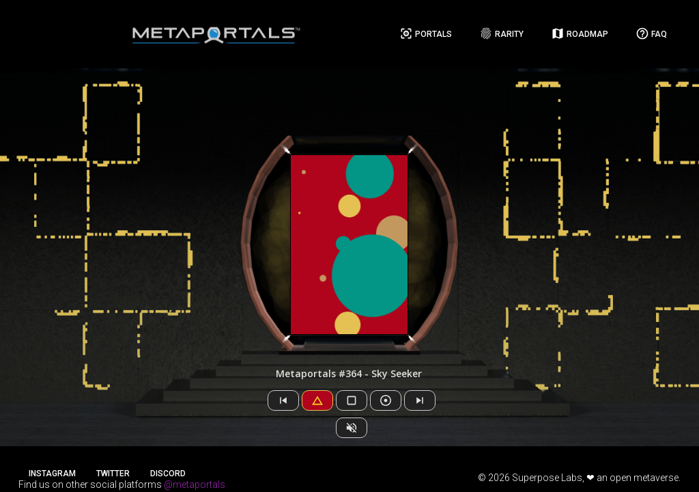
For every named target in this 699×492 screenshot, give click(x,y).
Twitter (113, 473)
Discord (168, 473)
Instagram (52, 473)
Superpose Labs (547, 477)
